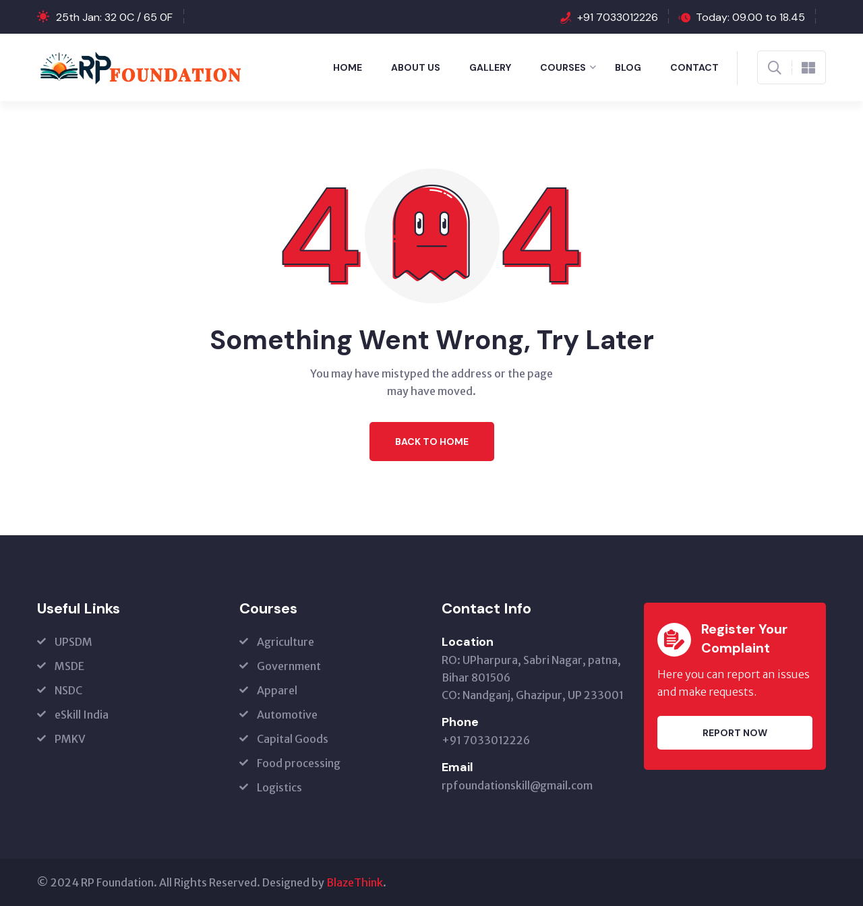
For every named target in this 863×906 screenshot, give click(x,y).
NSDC (68, 690)
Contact (694, 67)
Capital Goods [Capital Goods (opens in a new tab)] (292, 739)
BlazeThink (354, 882)
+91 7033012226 (617, 17)
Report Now (735, 733)
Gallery (490, 67)
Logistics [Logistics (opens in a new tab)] (279, 787)
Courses (563, 67)
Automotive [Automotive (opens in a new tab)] (287, 714)
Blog (628, 67)
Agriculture (285, 641)
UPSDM (73, 641)
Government (289, 666)
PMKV (70, 739)
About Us (415, 67)
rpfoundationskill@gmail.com (517, 785)
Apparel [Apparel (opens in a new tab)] (277, 690)
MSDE (69, 666)
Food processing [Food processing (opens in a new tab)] (298, 763)
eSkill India (82, 714)
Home (347, 67)
